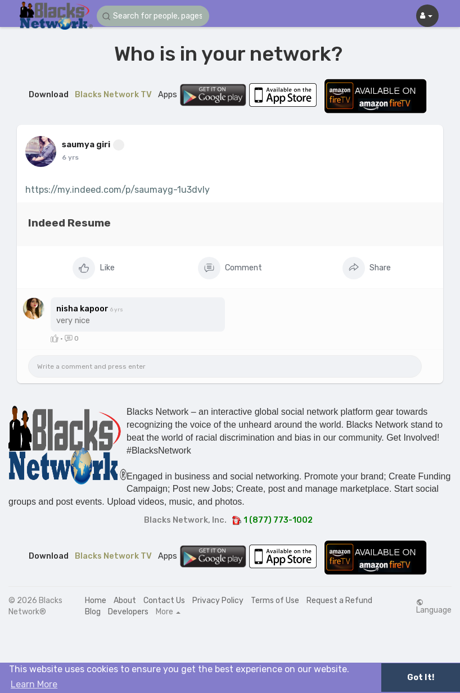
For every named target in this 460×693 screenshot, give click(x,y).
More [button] (168, 612)
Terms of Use (275, 600)
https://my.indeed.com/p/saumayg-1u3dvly (117, 189)
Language (434, 606)
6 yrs (70, 157)
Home (95, 600)
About (125, 600)
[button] (153, 16)
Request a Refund (339, 600)
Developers (128, 612)
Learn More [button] (34, 684)
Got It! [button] (420, 677)
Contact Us (164, 600)
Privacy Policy (217, 600)
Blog (93, 612)
